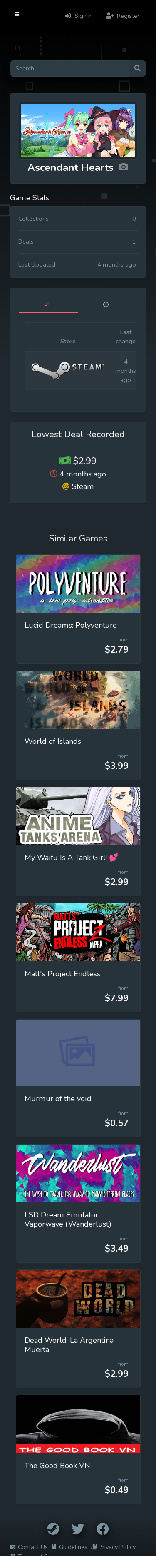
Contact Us (29, 1547)
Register (122, 16)
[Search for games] (69, 68)
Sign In (79, 16)
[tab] (48, 305)
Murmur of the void (58, 1099)
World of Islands (53, 741)
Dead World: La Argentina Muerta (69, 1344)
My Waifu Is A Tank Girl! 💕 (72, 858)
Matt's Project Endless (62, 974)
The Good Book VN (57, 1466)
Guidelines (69, 1547)
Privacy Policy (113, 1547)
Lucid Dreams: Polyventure (71, 625)
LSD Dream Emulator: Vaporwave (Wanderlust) (68, 1219)
